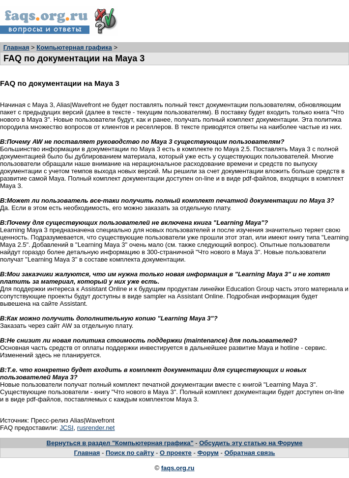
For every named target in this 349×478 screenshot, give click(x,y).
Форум (207, 452)
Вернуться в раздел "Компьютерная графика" (120, 443)
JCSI (66, 427)
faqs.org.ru (178, 468)
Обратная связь (249, 452)
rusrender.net (96, 427)
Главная (16, 47)
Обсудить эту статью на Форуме (250, 443)
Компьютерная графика (74, 47)
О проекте (176, 452)
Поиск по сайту (130, 452)
